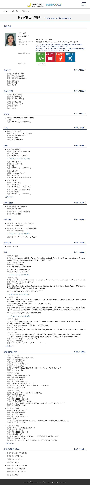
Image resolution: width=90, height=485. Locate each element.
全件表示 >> (9, 197)
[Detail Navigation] (84, 4)
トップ (5, 11)
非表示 (82, 70)
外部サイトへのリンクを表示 (18, 159)
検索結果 (14, 11)
